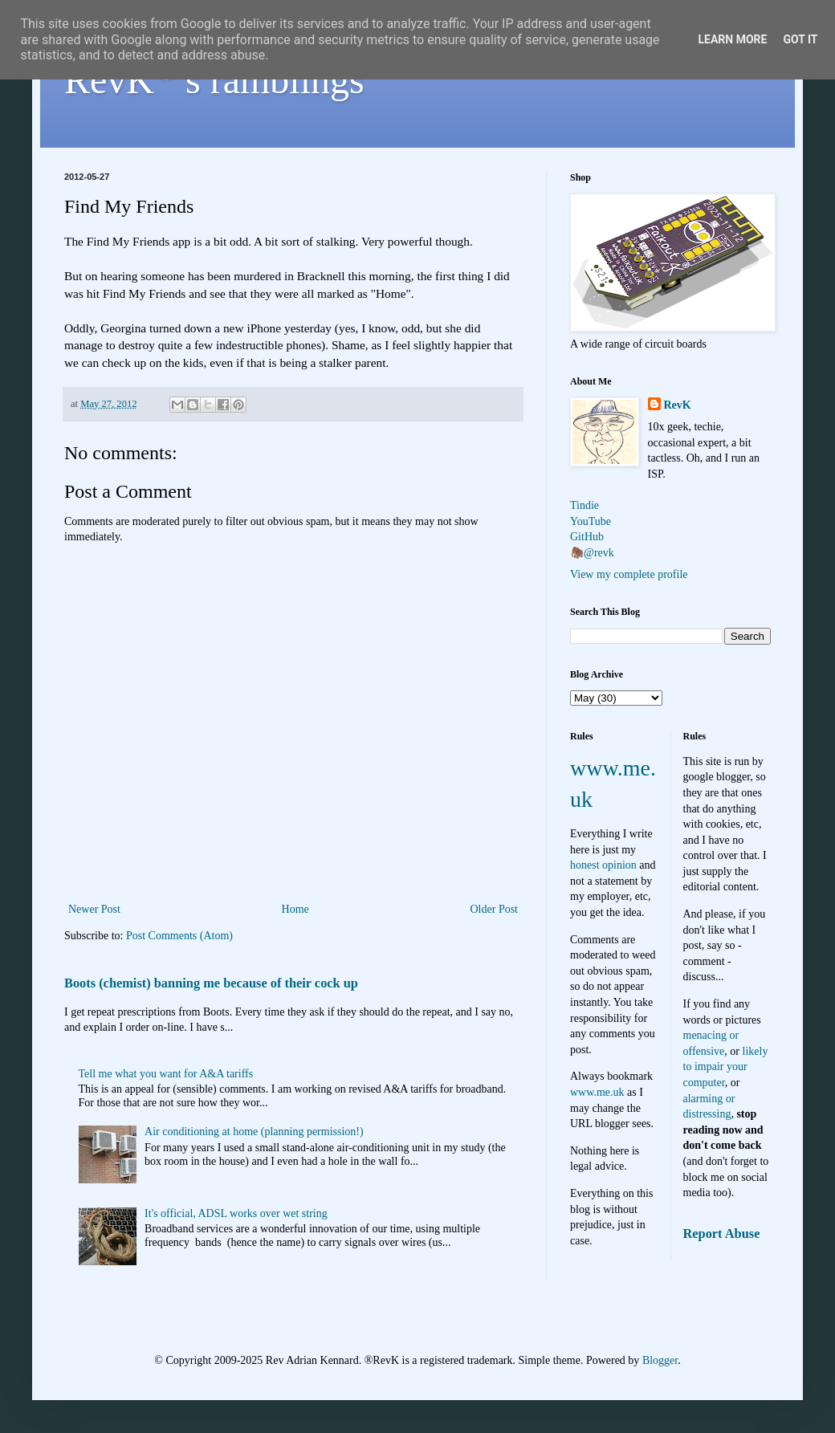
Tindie (584, 505)
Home (295, 909)
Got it (800, 39)
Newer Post (94, 909)
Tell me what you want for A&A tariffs (166, 1074)
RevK (677, 405)
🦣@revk (592, 553)
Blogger (660, 1360)
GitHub (587, 537)
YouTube (590, 521)
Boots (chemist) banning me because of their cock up (211, 983)
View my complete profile (629, 574)
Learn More (732, 39)
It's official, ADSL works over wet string (236, 1213)
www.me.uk (597, 1092)
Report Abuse (721, 1233)
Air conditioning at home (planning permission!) (254, 1132)
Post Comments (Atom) (179, 936)
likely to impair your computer (725, 1067)
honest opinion (603, 865)
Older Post (494, 909)
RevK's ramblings (214, 80)
